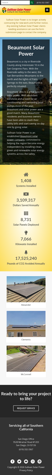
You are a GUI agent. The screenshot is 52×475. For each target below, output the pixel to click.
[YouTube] (26, 461)
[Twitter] (19, 461)
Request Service (26, 408)
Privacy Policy (26, 470)
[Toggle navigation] (47, 10)
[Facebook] (12, 461)
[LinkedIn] (39, 461)
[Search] (32, 3)
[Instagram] (33, 461)
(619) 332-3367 (43, 2)
